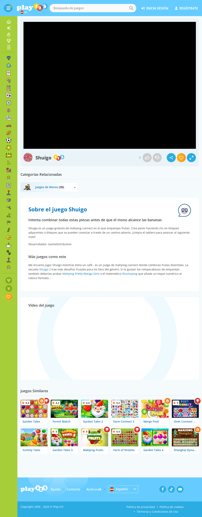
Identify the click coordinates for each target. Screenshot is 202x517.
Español (119, 489)
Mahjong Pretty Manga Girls (81, 274)
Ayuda (55, 489)
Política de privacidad (140, 507)
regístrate (186, 8)
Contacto (73, 489)
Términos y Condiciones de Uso (157, 511)
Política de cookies (172, 507)
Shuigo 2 (45, 269)
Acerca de (94, 489)
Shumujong (129, 274)
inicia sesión (154, 8)
